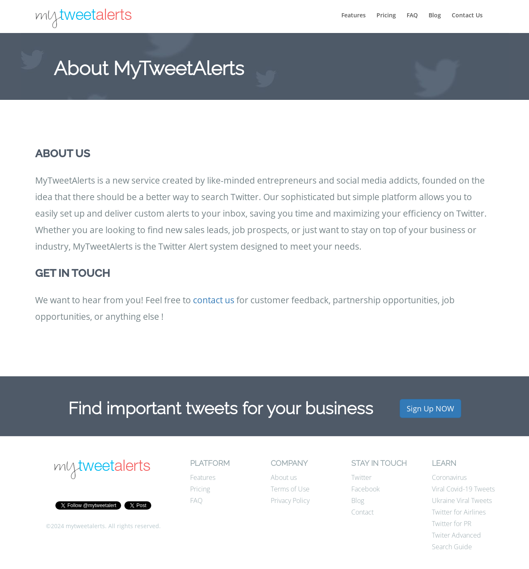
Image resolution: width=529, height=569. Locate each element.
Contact (362, 512)
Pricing (386, 15)
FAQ (412, 15)
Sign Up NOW (430, 408)
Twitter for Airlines (459, 512)
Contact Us (467, 15)
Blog (435, 15)
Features (353, 15)
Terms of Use (290, 488)
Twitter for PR (452, 523)
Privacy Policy (290, 500)
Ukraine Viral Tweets (462, 500)
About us (284, 477)
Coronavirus (449, 477)
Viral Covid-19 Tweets (463, 488)
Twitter (361, 477)
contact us (213, 300)
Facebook (365, 488)
